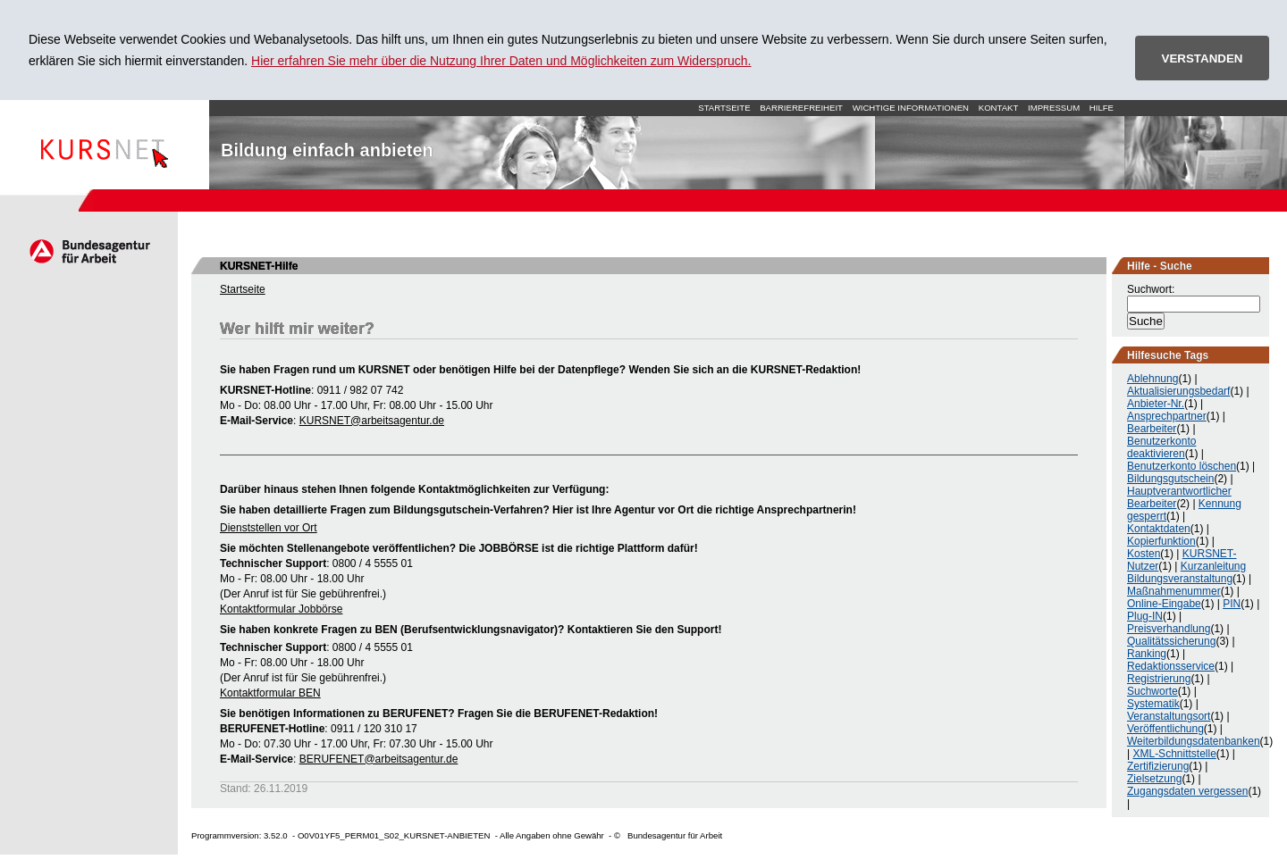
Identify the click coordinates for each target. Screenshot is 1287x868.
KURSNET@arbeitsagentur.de (371, 420)
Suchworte (1152, 691)
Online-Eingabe (1164, 603)
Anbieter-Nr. (1155, 403)
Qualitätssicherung (1171, 641)
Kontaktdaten (1158, 528)
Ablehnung (1152, 378)
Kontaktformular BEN (270, 693)
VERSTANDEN (1202, 58)
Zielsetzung (1154, 778)
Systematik (1153, 703)
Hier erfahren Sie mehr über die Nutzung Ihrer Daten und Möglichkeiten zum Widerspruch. (501, 61)
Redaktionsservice (1171, 666)
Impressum (1054, 108)
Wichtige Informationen (911, 108)
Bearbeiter (1151, 428)
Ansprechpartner (1167, 416)
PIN (1232, 603)
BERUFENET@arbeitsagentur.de (378, 759)
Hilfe (1101, 108)
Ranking (1146, 653)
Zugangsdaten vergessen (1187, 791)
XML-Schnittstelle (1174, 753)
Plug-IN (1145, 616)
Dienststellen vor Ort (268, 528)
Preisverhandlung (1168, 628)
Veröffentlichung (1165, 728)
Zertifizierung (1158, 766)
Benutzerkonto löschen (1181, 466)
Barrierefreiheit (801, 108)
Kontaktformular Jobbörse (281, 609)
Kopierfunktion (1161, 541)
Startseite (104, 144)
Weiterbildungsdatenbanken (1193, 741)
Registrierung (1158, 678)
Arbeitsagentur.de (89, 251)
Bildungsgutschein (1170, 478)
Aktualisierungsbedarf (1178, 391)
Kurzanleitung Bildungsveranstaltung (1186, 572)
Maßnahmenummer (1174, 591)
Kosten (1143, 553)
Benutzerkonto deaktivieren (1161, 447)
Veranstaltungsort (1168, 716)
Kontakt (999, 108)
